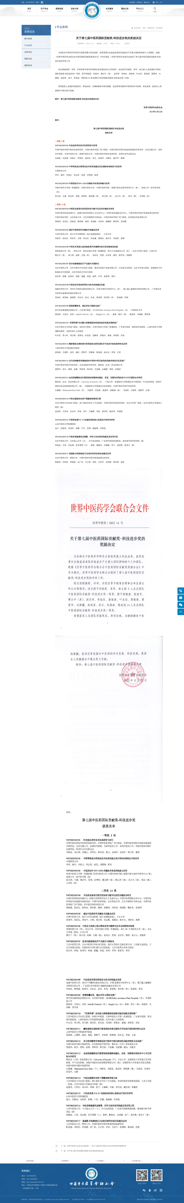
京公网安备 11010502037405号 (95, 1199)
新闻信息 (151, 28)
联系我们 (146, 1199)
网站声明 (140, 1199)
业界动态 (139, 2)
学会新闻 (132, 2)
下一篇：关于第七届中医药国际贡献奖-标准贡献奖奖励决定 (82, 1151)
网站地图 (153, 1199)
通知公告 (147, 2)
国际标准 (28, 65)
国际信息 (28, 59)
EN (161, 2)
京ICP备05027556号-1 (78, 1199)
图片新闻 (28, 39)
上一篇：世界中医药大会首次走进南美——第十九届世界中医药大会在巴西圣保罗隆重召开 (93, 1146)
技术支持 (159, 1199)
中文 (157, 2)
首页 (144, 28)
